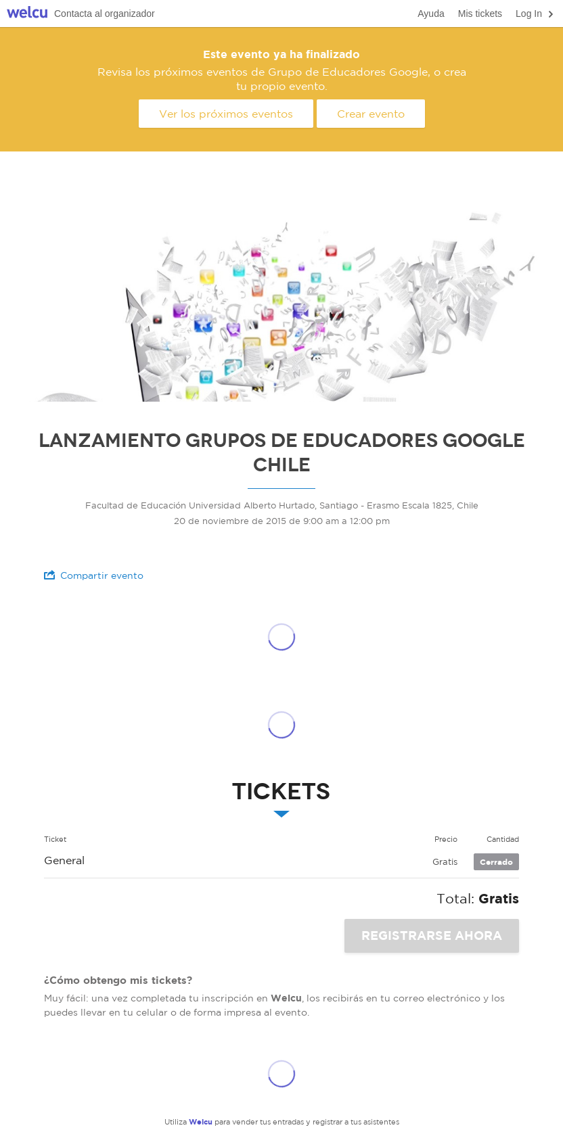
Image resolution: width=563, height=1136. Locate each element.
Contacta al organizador (104, 13)
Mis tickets (480, 13)
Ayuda (431, 13)
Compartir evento (93, 575)
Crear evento (371, 114)
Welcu (27, 14)
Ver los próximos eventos (226, 114)
